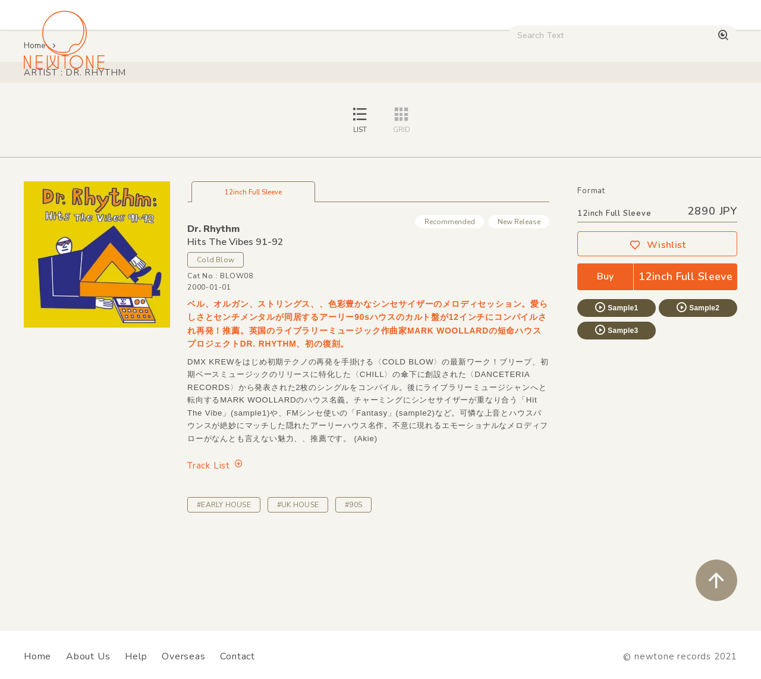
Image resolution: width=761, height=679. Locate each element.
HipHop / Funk (230, 101)
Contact (237, 656)
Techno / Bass (145, 101)
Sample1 (616, 391)
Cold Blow (215, 343)
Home (35, 128)
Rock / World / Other (329, 101)
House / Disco (61, 101)
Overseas (183, 656)
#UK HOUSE (298, 588)
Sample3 (616, 413)
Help (136, 656)
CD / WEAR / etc (433, 101)
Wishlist (657, 328)
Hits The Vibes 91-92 (235, 325)
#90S (353, 588)
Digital (556, 101)
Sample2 (697, 391)
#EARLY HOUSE (224, 588)
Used (506, 101)
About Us (88, 656)
